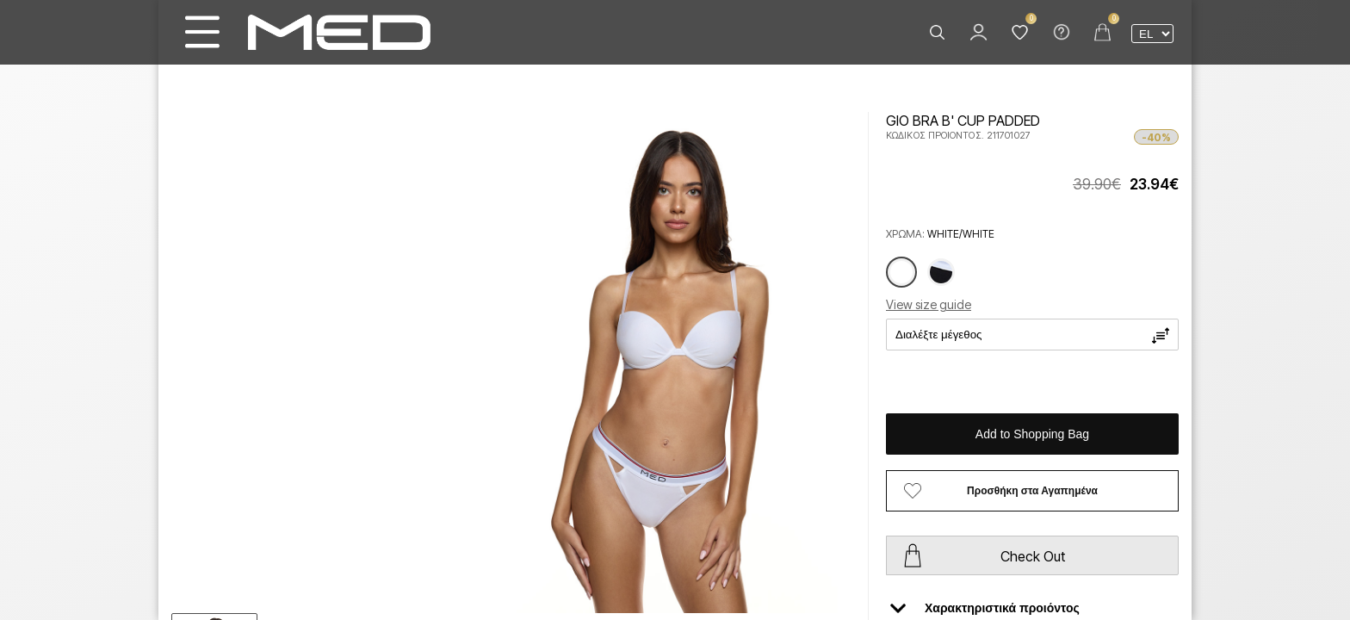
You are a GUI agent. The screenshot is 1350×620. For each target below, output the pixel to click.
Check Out (1032, 556)
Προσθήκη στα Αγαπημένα (1032, 491)
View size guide (928, 304)
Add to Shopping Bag (1032, 434)
